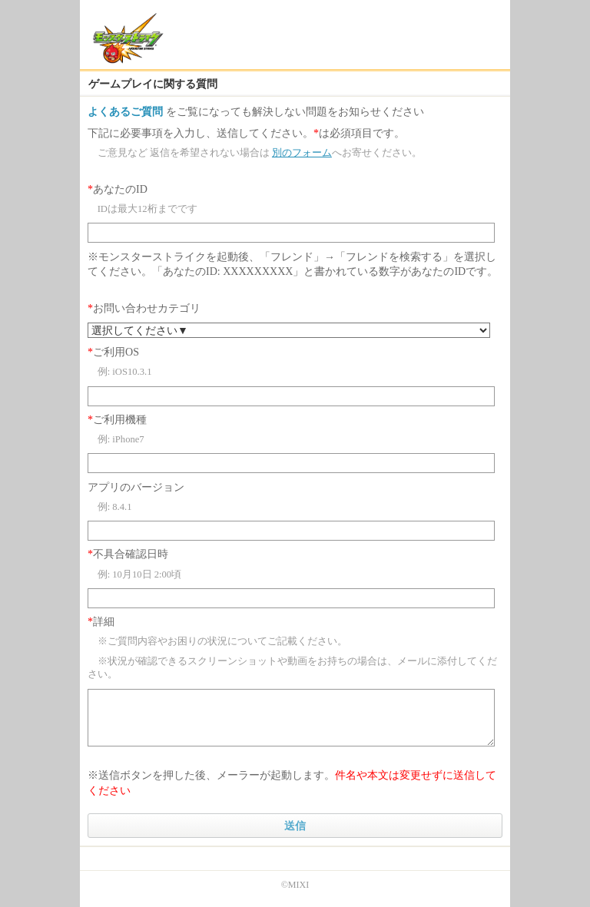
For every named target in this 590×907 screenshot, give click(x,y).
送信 (295, 825)
